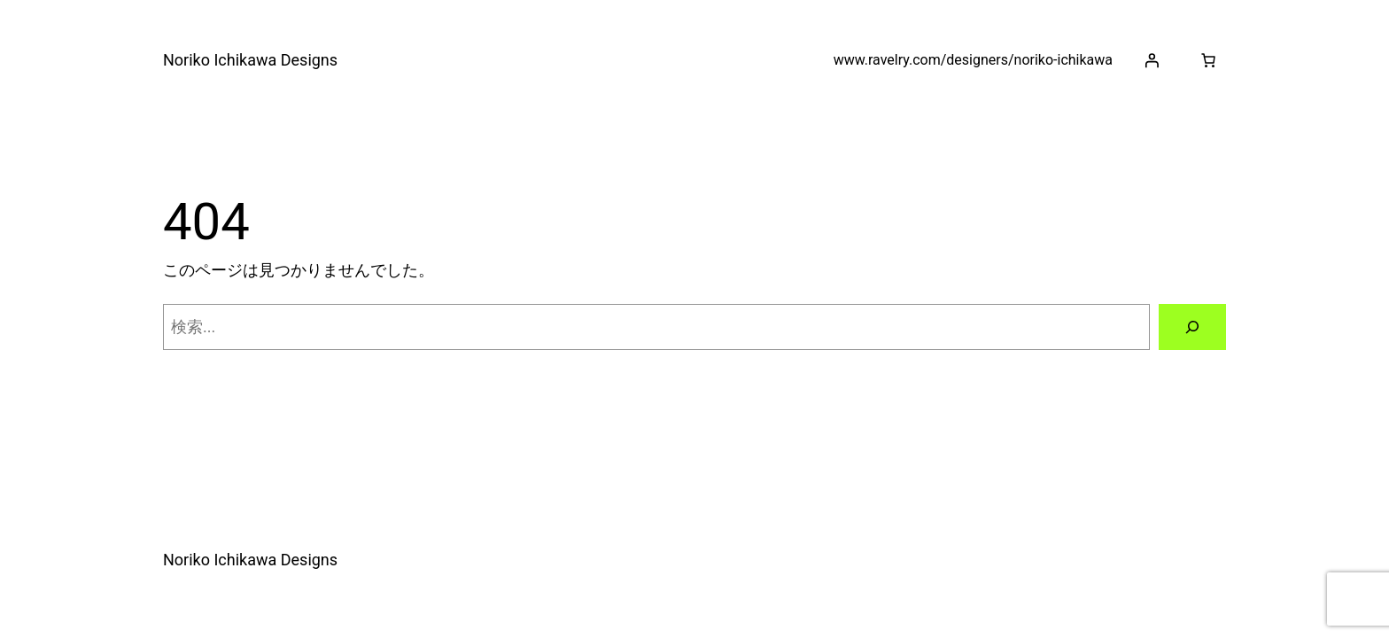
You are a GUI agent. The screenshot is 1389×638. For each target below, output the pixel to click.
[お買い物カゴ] (1208, 60)
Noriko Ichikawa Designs (250, 60)
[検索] (1192, 327)
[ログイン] (1151, 60)
